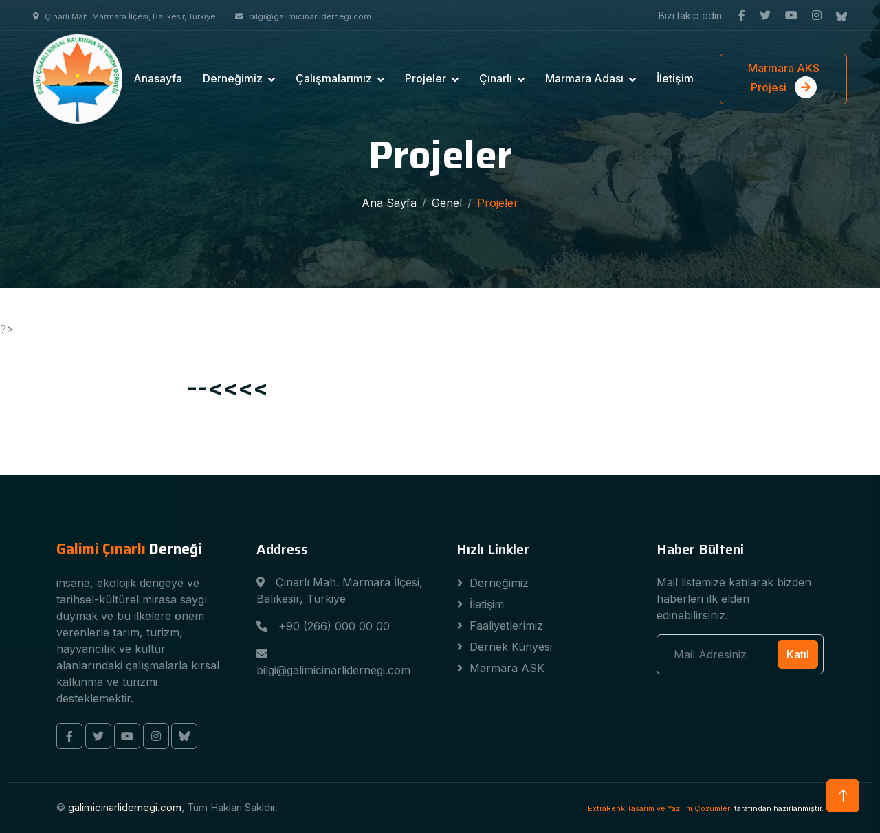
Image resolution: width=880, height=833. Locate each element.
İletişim (675, 78)
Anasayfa (157, 78)
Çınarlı (495, 78)
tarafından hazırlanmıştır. (706, 808)
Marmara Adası (584, 78)
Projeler (425, 78)
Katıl (797, 654)
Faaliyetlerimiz (506, 625)
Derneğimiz (233, 78)
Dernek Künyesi (511, 647)
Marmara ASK (507, 668)
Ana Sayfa (389, 203)
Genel (447, 203)
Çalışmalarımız (334, 78)
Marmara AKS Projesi (784, 79)
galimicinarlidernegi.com (125, 807)
